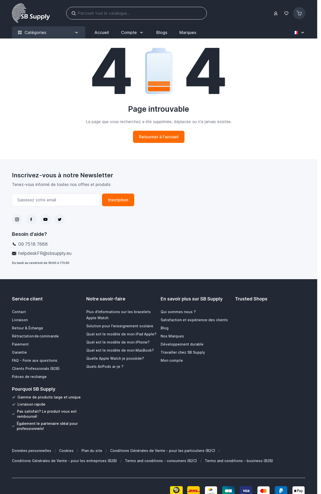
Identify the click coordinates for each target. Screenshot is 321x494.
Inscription (118, 199)
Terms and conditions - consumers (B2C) (161, 461)
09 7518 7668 (33, 244)
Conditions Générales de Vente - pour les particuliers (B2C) (162, 450)
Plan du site (91, 450)
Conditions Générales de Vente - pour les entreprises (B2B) (64, 461)
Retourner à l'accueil (158, 136)
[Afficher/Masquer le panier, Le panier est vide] (299, 13)
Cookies (66, 450)
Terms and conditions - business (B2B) (239, 461)
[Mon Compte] (132, 32)
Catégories (48, 32)
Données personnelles (31, 450)
